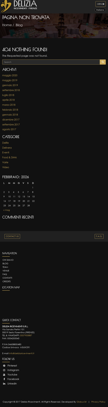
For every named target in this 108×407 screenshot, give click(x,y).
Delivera (7, 147)
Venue (6, 270)
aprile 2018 (8, 99)
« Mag (6, 210)
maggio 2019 (9, 80)
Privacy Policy (98, 401)
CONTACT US (12, 236)
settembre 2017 (11, 124)
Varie (5, 162)
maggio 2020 (9, 75)
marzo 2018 (8, 104)
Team (5, 267)
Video (5, 167)
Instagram (10, 370)
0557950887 (26, 335)
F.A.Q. (99, 236)
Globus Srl (81, 401)
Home (7, 25)
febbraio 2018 (10, 109)
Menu (101, 5)
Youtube (9, 375)
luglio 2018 (8, 95)
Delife (5, 142)
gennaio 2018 (10, 114)
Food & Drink (9, 157)
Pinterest (9, 366)
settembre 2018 (11, 90)
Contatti (7, 278)
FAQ (5, 274)
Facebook (10, 379)
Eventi (5, 152)
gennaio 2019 (10, 85)
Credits (7, 281)
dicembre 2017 (10, 119)
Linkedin (9, 383)
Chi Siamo (8, 260)
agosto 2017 (9, 129)
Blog (19, 25)
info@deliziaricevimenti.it (21, 353)
